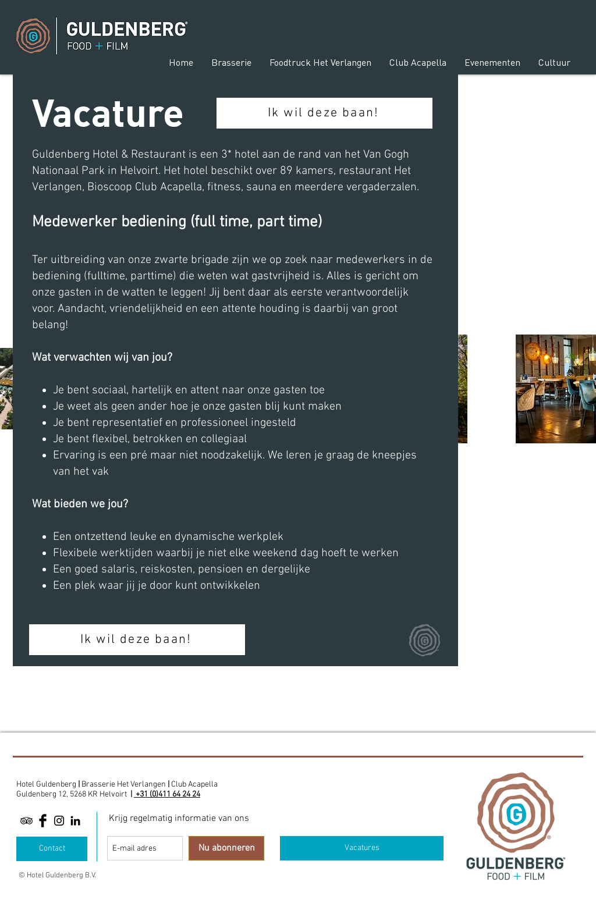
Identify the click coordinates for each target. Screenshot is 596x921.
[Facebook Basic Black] (42, 820)
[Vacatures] (362, 848)
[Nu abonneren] (226, 848)
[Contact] (51, 849)
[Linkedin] (75, 820)
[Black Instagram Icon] (59, 820)
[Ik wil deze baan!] (324, 113)
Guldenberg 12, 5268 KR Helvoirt (71, 794)
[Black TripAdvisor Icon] (26, 820)
